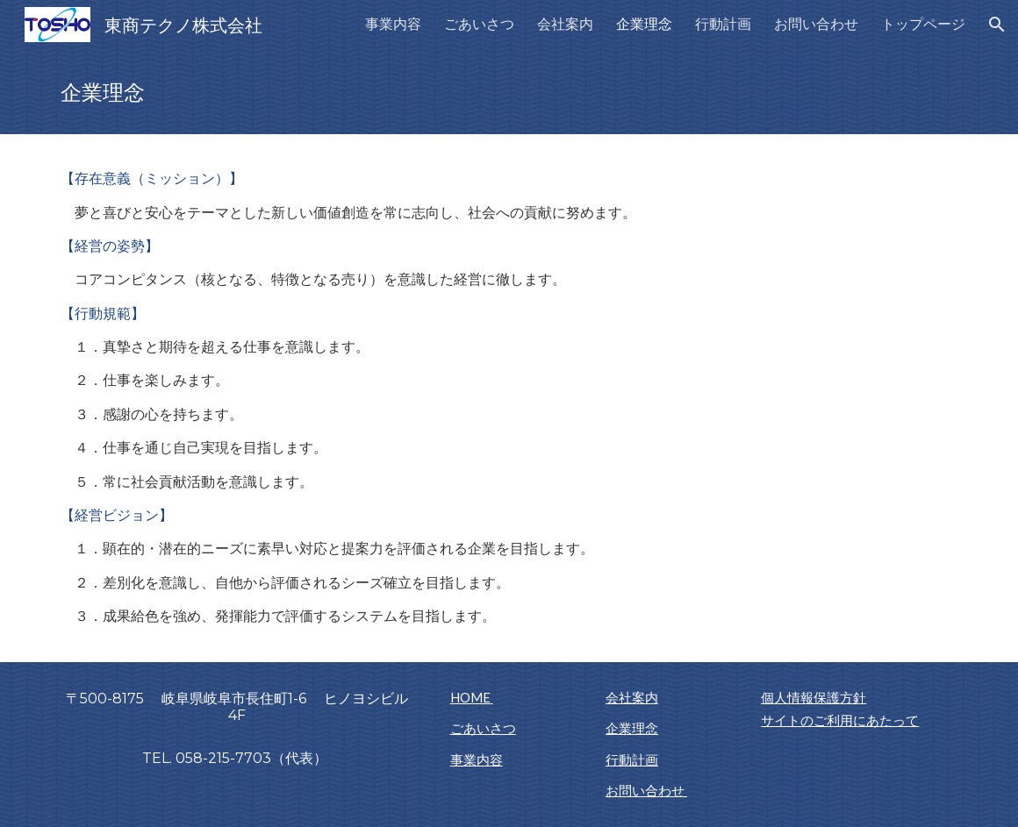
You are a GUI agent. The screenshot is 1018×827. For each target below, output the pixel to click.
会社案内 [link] (565, 23)
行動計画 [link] (723, 23)
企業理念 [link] (644, 23)
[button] (997, 25)
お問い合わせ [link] (816, 23)
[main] (509, 91)
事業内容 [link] (393, 23)
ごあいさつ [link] (479, 23)
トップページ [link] (923, 23)
